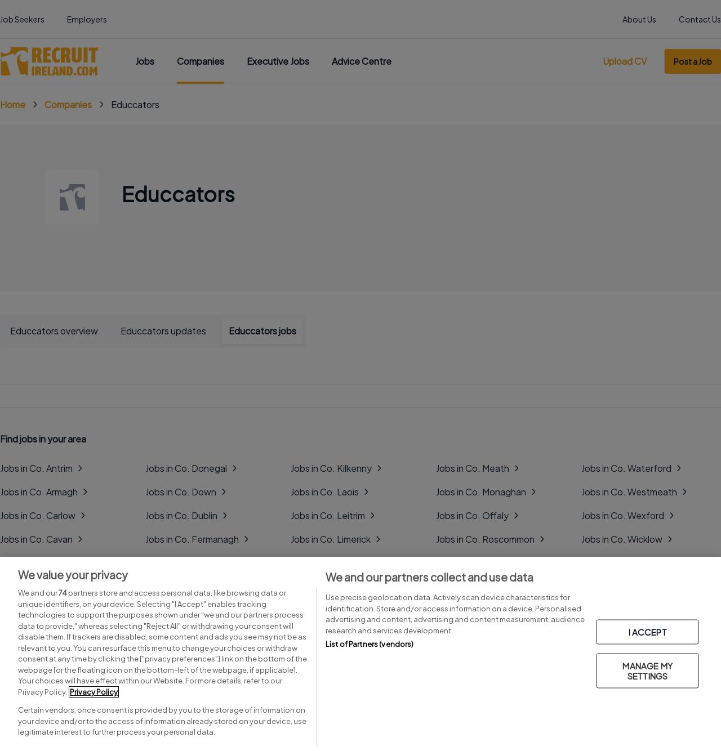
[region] (360, 654)
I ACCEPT (648, 631)
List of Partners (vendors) (369, 644)
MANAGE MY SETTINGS (647, 670)
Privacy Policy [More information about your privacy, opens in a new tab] (94, 691)
